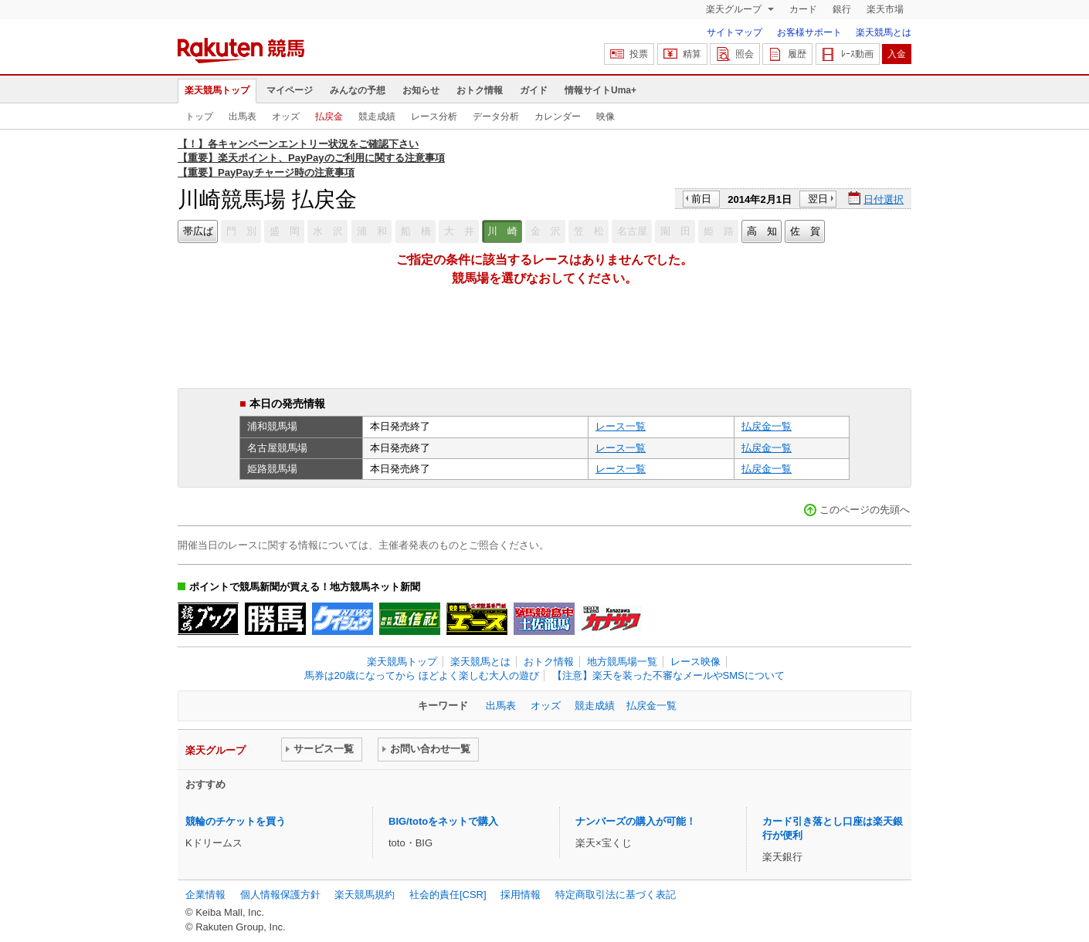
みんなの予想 (357, 90)
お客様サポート (809, 32)
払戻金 (329, 116)
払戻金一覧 (766, 426)
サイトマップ (734, 32)
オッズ (286, 116)
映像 (605, 116)
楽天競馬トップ (217, 90)
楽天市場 (885, 9)
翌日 (818, 198)
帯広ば (198, 231)
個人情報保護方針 (280, 894)
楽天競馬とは (883, 32)
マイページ (289, 90)
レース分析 (434, 116)
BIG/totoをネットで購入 (443, 821)
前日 (701, 198)
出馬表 (242, 116)
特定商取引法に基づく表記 (615, 894)
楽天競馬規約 (364, 894)
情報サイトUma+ (600, 90)
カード (803, 9)
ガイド (534, 90)
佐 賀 (805, 231)
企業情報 (205, 894)
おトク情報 (479, 90)
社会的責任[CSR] (448, 894)
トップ (199, 116)
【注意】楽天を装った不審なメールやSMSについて (668, 675)
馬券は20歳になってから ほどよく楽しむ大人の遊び (421, 675)
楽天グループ (735, 9)
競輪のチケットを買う (235, 821)
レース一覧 (620, 426)
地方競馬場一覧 (622, 661)
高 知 (762, 231)
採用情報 (520, 894)
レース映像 (695, 661)
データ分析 (496, 116)
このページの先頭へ (864, 509)
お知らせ (420, 90)
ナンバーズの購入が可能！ (635, 821)
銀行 (842, 9)
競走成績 (376, 116)
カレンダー (557, 116)
